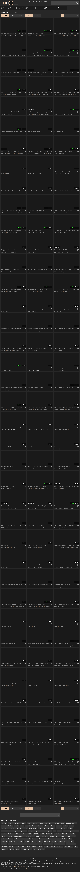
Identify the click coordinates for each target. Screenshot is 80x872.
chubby (42, 114)
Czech (44, 828)
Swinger (53, 846)
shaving (38, 488)
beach (34, 803)
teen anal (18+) (17, 350)
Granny (10, 833)
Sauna (33, 844)
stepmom (40, 173)
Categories (39, 8)
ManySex (3, 35)
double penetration (37, 390)
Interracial (71, 833)
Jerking (62, 836)
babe (74, 764)
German (59, 831)
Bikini (22, 826)
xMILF (29, 350)
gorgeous (47, 114)
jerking (35, 587)
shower (12, 272)
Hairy (23, 833)
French (42, 831)
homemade (75, 547)
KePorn (29, 587)
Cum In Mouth (32, 828)
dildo (67, 252)
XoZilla (3, 134)
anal (16, 35)
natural (8, 134)
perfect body (62, 114)
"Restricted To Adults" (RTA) (18, 866)
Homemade (49, 833)
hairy (34, 213)
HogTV (55, 193)
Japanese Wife (54, 836)
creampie (44, 331)
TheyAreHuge (57, 94)
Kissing (68, 836)
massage (14, 213)
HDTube (3, 55)
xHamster (30, 35)
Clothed (65, 826)
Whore (29, 849)
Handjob (29, 833)
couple (39, 55)
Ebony (70, 828)
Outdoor (40, 841)
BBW (50, 823)
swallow (62, 213)
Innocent (64, 833)
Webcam (23, 849)
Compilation (5, 828)
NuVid (29, 803)
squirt (34, 567)
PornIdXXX (3, 429)
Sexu (2, 272)
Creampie (18, 828)
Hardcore (36, 833)
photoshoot (61, 153)
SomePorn (56, 449)
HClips (29, 213)
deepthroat (10, 35)
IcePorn (3, 390)
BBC (46, 823)
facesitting (72, 508)
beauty (34, 55)
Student (34, 846)
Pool (68, 841)
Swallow (46, 846)
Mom (15, 841)
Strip (28, 846)
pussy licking (21, 55)
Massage (34, 839)
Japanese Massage (19, 836)
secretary (62, 409)
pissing (60, 35)
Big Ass (4, 826)
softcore (63, 134)
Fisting (30, 831)
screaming (34, 784)
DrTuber (29, 764)
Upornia (56, 55)
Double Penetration (61, 828)
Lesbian (10, 839)
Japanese (9, 836)
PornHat (30, 134)
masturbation (45, 94)
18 (75, 35)
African (17, 823)
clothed (35, 193)
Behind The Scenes (71, 823)
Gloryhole (70, 831)
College (71, 826)
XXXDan (3, 803)
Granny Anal (17, 833)
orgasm (37, 75)
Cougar (12, 828)
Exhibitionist (5, 831)
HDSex (55, 469)
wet (7, 528)
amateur (34, 311)
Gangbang (48, 831)
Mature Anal (57, 839)
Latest (12, 15)
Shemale (39, 844)
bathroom (12, 469)
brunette (43, 153)
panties (42, 213)
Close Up (59, 826)
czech (34, 94)
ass (9, 547)
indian (7, 272)
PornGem (30, 409)
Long (37, 15)
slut (59, 252)
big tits (15, 55)
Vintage (12, 849)
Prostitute (17, 844)
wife (67, 193)
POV (72, 841)
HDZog (55, 75)
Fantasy (20, 831)
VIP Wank (66, 8)
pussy (75, 94)
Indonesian (57, 833)
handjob (21, 35)
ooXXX (29, 626)
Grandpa (4, 833)
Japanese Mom (30, 836)
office (43, 55)
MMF (10, 841)
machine (36, 449)
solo (41, 75)
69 (5, 823)
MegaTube (30, 75)
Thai (76, 846)
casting (71, 35)
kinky (65, 469)
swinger (9, 291)
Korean (73, 836)
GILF (65, 831)
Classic (52, 826)
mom (40, 134)
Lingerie (28, 839)
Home (3, 8)
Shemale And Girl (48, 844)
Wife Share (41, 849)
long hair (62, 370)
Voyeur (17, 849)
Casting (34, 826)
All (29, 15)
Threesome (4, 849)
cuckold (66, 508)
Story (17, 846)
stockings (34, 350)
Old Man (34, 841)
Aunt (41, 823)
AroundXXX (57, 606)
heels (34, 528)
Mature (50, 839)
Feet (25, 831)
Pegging (54, 841)
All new (11, 8)
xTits (29, 55)
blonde (34, 646)
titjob (63, 685)
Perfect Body (61, 841)
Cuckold (25, 828)
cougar (42, 429)
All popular (20, 8)
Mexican (64, 839)
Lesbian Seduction (19, 839)
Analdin (3, 75)
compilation (9, 606)
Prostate (10, 844)
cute (33, 488)
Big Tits (16, 826)
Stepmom (4, 846)
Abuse (27, 868)
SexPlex (29, 173)
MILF (70, 839)
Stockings (11, 846)
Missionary (4, 841)
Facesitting (13, 831)
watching (61, 272)
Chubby (47, 826)
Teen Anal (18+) (69, 846)
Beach (62, 823)
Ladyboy (4, 839)
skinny (60, 173)
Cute (40, 828)
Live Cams (57, 8)
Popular (5, 15)
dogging (36, 429)
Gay (54, 831)
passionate (8, 646)
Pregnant (4, 844)
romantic (42, 35)
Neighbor (27, 841)
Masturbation (42, 839)
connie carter (9, 114)
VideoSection (4, 252)
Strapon (23, 846)
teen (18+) (15, 75)
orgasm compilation (19, 606)
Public (23, 844)
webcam (68, 409)
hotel (13, 134)
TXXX (55, 35)
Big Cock (10, 826)
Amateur (23, 823)
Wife (35, 849)
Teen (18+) (60, 846)
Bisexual (28, 826)
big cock (9, 55)
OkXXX (29, 114)
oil (23, 350)
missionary (35, 114)
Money (20, 841)
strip (38, 213)
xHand (29, 94)
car (45, 75)
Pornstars (48, 8)
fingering (37, 508)
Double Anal (51, 828)
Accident (11, 823)
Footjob (36, 831)
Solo (68, 844)
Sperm (73, 844)
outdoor (9, 232)
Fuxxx (55, 587)
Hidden (42, 833)
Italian (3, 836)
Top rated (29, 8)
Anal (29, 823)
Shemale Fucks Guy (60, 844)
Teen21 (29, 193)
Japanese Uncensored (42, 836)
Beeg (29, 488)
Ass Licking (35, 823)
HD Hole (9, 3)
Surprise (40, 846)
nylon (40, 193)
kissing (60, 350)
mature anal (9, 705)
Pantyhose (47, 841)
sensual (36, 35)
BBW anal (56, 823)
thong (62, 449)
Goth (76, 831)
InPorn (2, 606)
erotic (61, 291)
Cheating (40, 826)
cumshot (49, 55)
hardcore (9, 75)
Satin (28, 844)
